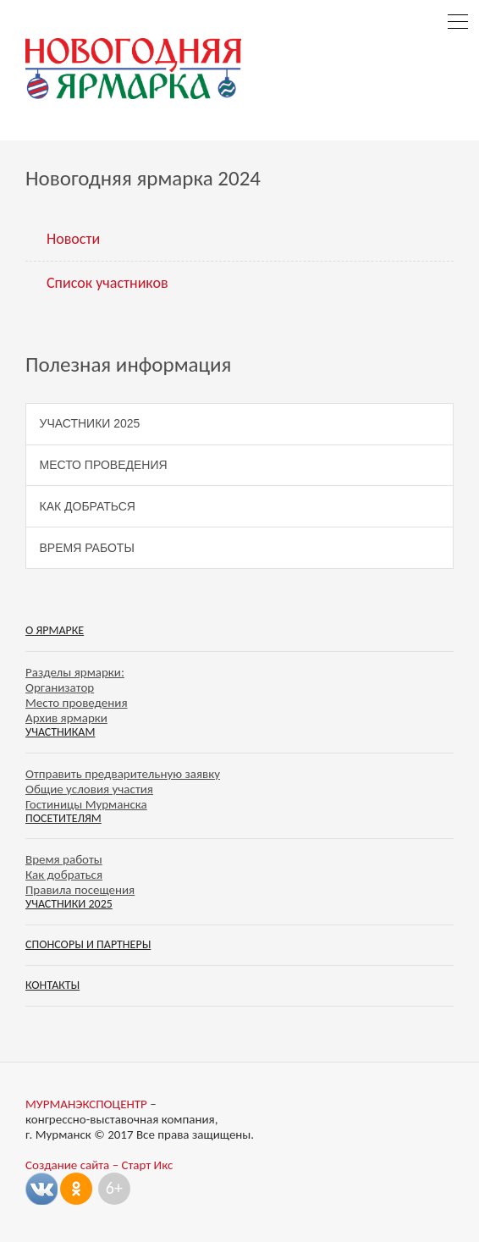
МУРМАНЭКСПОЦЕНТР (86, 1104)
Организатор (59, 687)
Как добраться (87, 506)
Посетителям (63, 818)
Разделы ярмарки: (74, 672)
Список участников (107, 282)
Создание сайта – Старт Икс (99, 1165)
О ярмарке (54, 630)
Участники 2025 (90, 423)
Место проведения (104, 465)
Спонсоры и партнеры (88, 944)
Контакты (52, 985)
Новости (73, 238)
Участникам (60, 732)
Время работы (87, 548)
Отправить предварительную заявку (122, 773)
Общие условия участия (89, 789)
